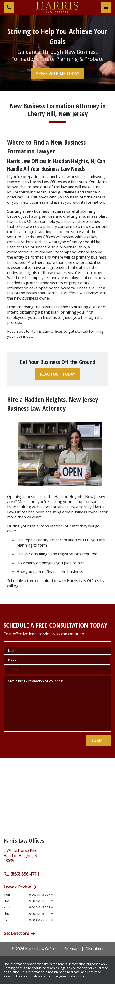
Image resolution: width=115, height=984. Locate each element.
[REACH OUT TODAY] (57, 374)
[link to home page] (57, 7)
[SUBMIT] (98, 740)
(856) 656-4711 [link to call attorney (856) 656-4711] (21, 874)
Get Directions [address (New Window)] (20, 933)
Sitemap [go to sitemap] (71, 948)
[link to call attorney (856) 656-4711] (9, 7)
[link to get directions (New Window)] (57, 857)
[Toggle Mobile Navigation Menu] (106, 7)
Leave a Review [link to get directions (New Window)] (20, 887)
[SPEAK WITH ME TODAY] (57, 73)
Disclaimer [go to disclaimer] (94, 948)
